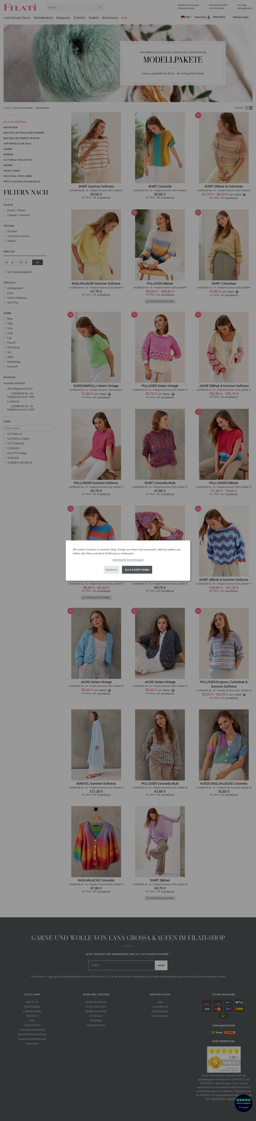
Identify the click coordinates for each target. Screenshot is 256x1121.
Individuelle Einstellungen (128, 559)
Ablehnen (111, 569)
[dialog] (128, 560)
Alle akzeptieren (137, 569)
